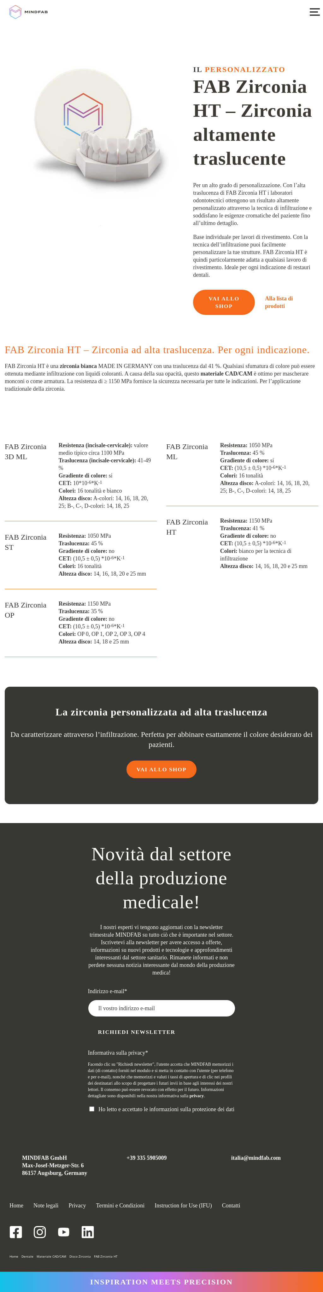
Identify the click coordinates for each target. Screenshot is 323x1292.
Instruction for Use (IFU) (183, 1205)
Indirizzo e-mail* (107, 991)
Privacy (77, 1205)
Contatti (231, 1205)
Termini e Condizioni (120, 1205)
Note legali (45, 1205)
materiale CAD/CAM (226, 373)
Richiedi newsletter (137, 1032)
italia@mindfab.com (256, 1158)
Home (16, 1205)
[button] (314, 11)
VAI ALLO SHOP (224, 302)
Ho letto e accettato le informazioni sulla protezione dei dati (166, 1109)
